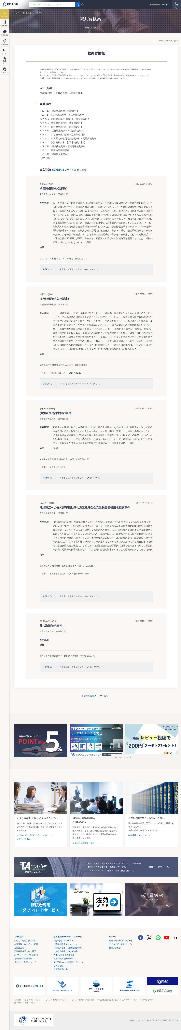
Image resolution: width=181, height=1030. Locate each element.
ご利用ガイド (20, 936)
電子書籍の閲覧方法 (23, 958)
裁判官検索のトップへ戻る (96, 696)
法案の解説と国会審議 (63, 958)
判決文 (48, 269)
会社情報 (17, 1003)
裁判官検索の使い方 (62, 969)
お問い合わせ (115, 948)
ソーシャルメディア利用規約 (83, 1000)
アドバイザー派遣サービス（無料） (33, 835)
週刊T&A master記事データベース (68, 962)
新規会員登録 (155, 5)
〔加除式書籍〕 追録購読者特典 (67, 948)
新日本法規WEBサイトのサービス (68, 936)
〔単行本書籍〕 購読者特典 (65, 951)
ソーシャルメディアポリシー (57, 1000)
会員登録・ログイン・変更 (26, 944)
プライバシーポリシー (33, 1000)
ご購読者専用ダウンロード (65, 944)
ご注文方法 (19, 948)
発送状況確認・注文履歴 (25, 951)
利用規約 (17, 1000)
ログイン (165, 5)
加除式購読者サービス (63, 940)
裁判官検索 (27, 13)
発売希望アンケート (137, 835)
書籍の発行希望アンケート (121, 940)
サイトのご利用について (25, 962)
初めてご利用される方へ (25, 940)
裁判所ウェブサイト (65, 170)
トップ (16, 13)
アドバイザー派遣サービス (121, 944)
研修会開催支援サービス (83, 843)
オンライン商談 (24, 839)
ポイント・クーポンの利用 (26, 955)
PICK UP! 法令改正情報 (63, 955)
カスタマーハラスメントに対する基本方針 (138, 1000)
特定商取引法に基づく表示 (108, 1000)
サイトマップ (30, 1003)
